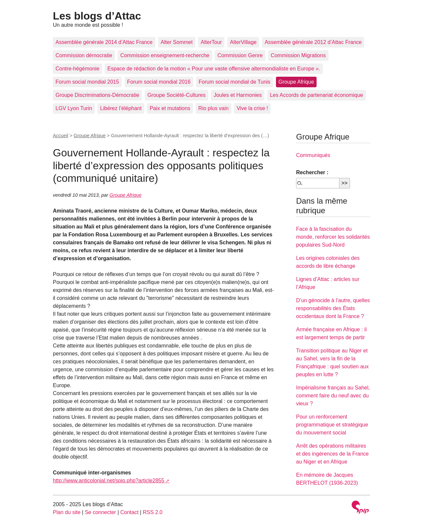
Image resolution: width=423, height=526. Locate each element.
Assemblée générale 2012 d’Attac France (313, 42)
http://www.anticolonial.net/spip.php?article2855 (108, 480)
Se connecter (100, 512)
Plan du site (67, 512)
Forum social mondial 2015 (87, 82)
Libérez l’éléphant (120, 108)
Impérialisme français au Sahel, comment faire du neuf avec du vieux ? (333, 395)
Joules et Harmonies (237, 95)
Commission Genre (240, 55)
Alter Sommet (177, 42)
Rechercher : (312, 172)
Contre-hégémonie (77, 68)
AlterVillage (243, 42)
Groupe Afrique (296, 82)
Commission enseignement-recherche (164, 55)
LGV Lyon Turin (74, 108)
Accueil (60, 135)
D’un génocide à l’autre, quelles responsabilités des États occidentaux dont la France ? (333, 308)
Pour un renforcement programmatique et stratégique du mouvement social (332, 424)
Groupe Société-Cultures (176, 95)
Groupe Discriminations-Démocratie (97, 95)
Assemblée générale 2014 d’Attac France (104, 42)
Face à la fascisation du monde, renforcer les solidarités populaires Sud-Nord (333, 237)
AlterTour (211, 42)
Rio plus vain (213, 108)
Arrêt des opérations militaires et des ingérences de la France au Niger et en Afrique (332, 454)
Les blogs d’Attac (97, 16)
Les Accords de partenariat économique (316, 95)
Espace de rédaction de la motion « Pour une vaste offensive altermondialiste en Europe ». (213, 68)
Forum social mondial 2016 (159, 82)
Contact (129, 512)
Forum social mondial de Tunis (234, 82)
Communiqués (313, 155)
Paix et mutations (170, 108)
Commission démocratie (84, 55)
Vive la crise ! (252, 108)
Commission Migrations (298, 55)
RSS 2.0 (153, 512)
